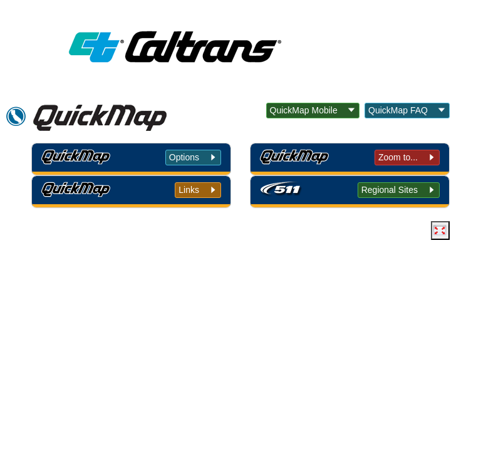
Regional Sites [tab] (389, 190)
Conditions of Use (164, 323)
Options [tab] (184, 157)
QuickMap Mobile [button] (304, 110)
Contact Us (398, 323)
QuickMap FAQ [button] (398, 110)
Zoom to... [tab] (398, 157)
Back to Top (80, 323)
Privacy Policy (251, 323)
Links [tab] (188, 190)
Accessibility (328, 323)
